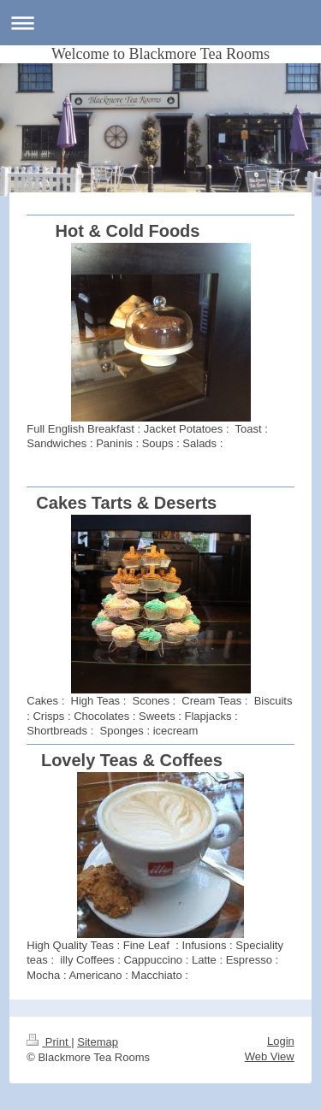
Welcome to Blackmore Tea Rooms (160, 53)
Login (280, 1041)
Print (49, 1041)
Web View (269, 1056)
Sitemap (97, 1041)
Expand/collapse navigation (160, 22)
